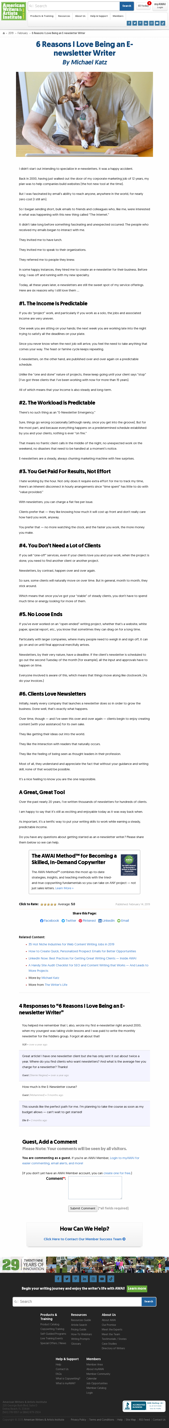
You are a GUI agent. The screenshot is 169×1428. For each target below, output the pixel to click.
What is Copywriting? (68, 1378)
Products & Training (41, 16)
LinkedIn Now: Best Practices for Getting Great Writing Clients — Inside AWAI (82, 958)
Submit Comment (82, 1208)
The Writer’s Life (56, 985)
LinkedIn (108, 920)
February (23, 33)
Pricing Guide (78, 1329)
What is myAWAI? (65, 1383)
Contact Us (62, 1369)
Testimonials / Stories (114, 1339)
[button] (143, 6)
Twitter (71, 920)
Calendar (91, 1378)
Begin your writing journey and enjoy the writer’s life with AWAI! (84, 1288)
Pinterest (89, 920)
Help (58, 1364)
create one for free (116, 1173)
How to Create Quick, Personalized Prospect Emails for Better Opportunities (82, 951)
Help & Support (99, 16)
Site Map (131, 1420)
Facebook (51, 920)
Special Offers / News (53, 1343)
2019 (11, 33)
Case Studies (109, 1344)
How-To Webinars (81, 1334)
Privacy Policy (78, 1420)
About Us (80, 16)
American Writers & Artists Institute (44, 1420)
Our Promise (109, 1325)
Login (89, 1393)
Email (125, 920)
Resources (64, 16)
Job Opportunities (97, 1383)
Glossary (76, 1344)
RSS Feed (144, 1420)
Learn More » (64, 888)
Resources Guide (81, 1320)
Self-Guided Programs (53, 1334)
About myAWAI (95, 1369)
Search (126, 6)
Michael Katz (50, 978)
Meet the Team (111, 1334)
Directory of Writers (113, 1348)
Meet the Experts (112, 1329)
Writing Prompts (80, 1339)
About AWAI (109, 1320)
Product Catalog (49, 1324)
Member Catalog (96, 1388)
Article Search (79, 1325)
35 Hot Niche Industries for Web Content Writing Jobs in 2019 (71, 944)
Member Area (94, 1364)
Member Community (98, 1374)
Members (118, 16)
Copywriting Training (52, 1329)
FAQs (59, 1374)
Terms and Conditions (101, 1420)
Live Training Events (51, 1338)
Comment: (56, 1178)
